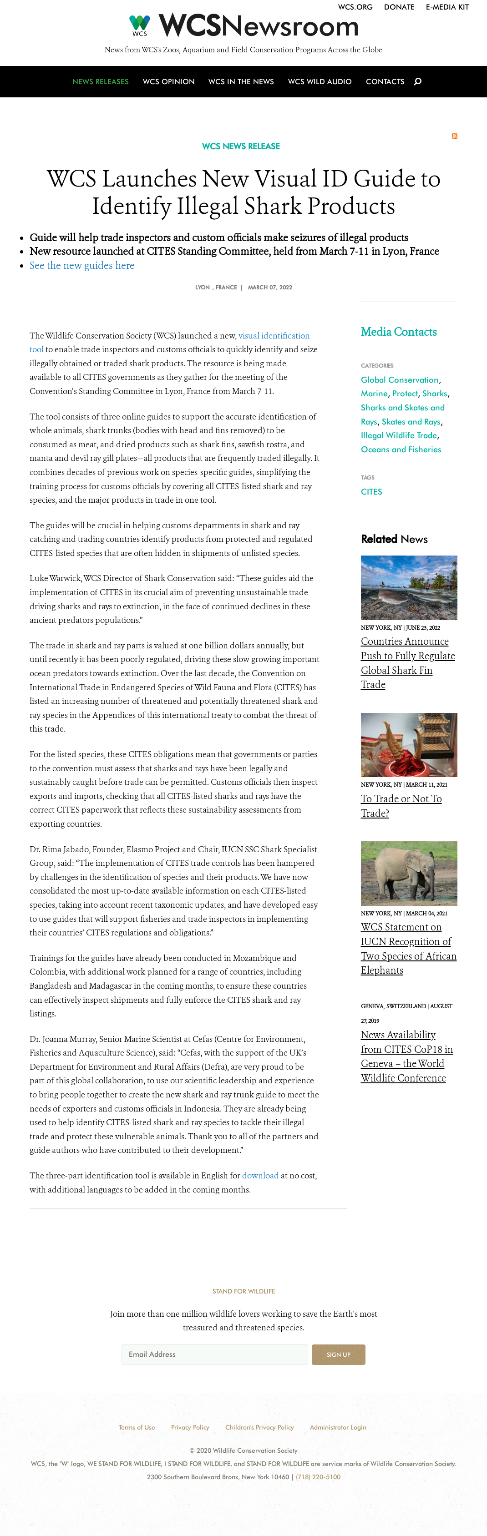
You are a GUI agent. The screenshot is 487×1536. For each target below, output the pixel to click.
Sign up (338, 1354)
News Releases (102, 83)
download (260, 1175)
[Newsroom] (243, 28)
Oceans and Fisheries (401, 449)
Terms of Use (137, 1427)
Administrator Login (338, 1427)
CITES (371, 491)
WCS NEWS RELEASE (241, 146)
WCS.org (355, 7)
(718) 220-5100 (318, 1476)
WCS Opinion (170, 83)
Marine (374, 393)
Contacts (384, 83)
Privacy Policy (190, 1427)
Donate (399, 7)
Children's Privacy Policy (259, 1427)
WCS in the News (241, 83)
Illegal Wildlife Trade (399, 435)
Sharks (434, 393)
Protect (405, 393)
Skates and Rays (411, 421)
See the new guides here (82, 265)
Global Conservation (400, 379)
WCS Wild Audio (319, 83)
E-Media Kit (447, 7)
